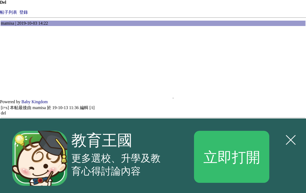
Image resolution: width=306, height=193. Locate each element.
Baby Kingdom (34, 101)
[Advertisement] (43, 64)
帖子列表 (8, 12)
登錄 (23, 12)
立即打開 (231, 156)
